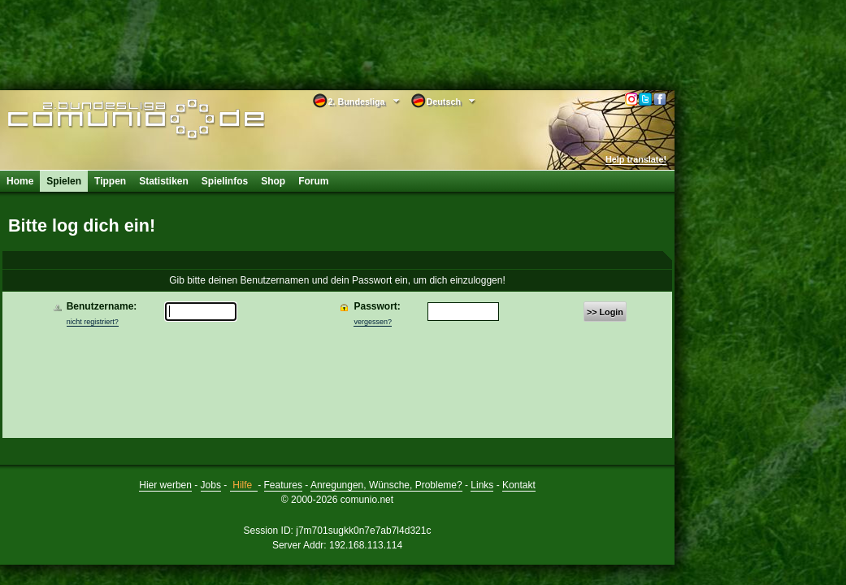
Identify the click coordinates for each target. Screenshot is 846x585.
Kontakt (519, 485)
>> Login (605, 312)
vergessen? (373, 322)
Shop (273, 181)
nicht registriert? (93, 322)
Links (482, 485)
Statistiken (164, 181)
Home (20, 181)
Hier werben (165, 485)
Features (283, 485)
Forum (313, 181)
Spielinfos (225, 181)
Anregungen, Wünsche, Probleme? (386, 485)
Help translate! (635, 159)
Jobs (211, 485)
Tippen (110, 181)
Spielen (63, 181)
